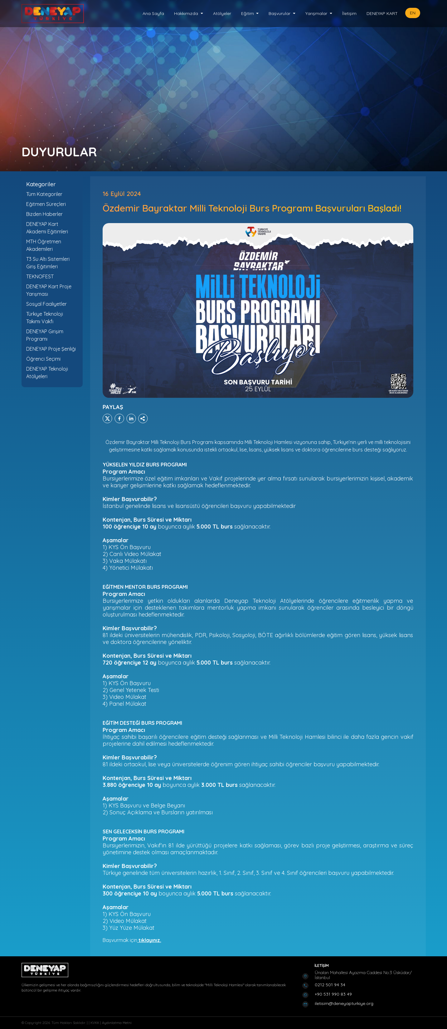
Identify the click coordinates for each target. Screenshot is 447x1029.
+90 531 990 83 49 (333, 994)
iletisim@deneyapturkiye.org (344, 1003)
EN (412, 13)
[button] (189, 13)
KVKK (95, 1023)
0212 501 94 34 (330, 985)
